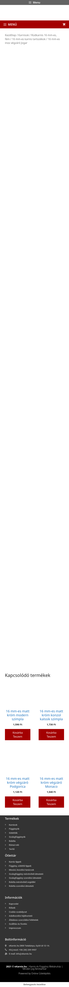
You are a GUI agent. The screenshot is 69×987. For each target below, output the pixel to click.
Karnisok (23, 35)
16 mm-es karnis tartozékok (29, 39)
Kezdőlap (10, 35)
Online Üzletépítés (41, 973)
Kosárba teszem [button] (18, 734)
